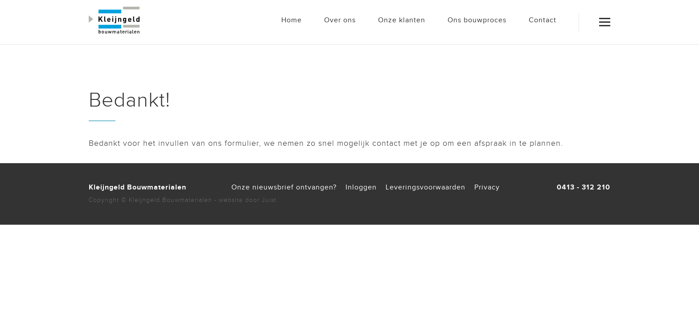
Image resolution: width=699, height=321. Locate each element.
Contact (542, 20)
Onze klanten (401, 20)
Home (291, 20)
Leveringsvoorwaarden (425, 187)
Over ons (340, 20)
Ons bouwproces (477, 20)
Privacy (487, 187)
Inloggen (361, 187)
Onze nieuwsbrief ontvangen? (284, 187)
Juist (269, 200)
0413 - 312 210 (583, 187)
